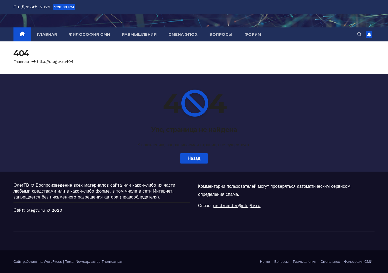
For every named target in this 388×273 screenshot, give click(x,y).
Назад (194, 158)
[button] (359, 34)
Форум (252, 34)
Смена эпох (183, 34)
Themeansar (112, 262)
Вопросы (221, 34)
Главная (47, 34)
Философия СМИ (89, 34)
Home (265, 262)
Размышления (139, 34)
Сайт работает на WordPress (38, 262)
